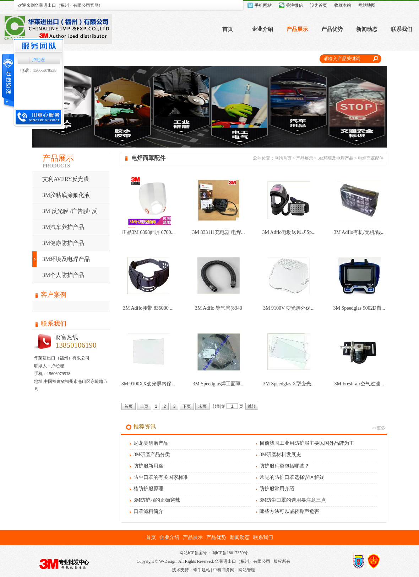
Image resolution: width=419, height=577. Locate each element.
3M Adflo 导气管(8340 (218, 308)
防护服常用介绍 (277, 488)
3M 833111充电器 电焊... (218, 232)
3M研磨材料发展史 (280, 454)
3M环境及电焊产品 (66, 259)
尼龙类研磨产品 (151, 443)
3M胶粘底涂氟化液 (66, 195)
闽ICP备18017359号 (230, 552)
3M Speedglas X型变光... (289, 383)
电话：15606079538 (38, 70)
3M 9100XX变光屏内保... (148, 383)
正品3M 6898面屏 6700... (148, 232)
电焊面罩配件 (370, 158)
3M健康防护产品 (63, 243)
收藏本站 (342, 5)
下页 (187, 406)
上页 (144, 406)
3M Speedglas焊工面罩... (218, 383)
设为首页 (318, 5)
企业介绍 (262, 29)
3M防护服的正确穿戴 (157, 500)
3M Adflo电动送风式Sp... (288, 232)
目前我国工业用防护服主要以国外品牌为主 (307, 443)
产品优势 (332, 29)
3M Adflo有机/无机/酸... (359, 232)
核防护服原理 (148, 488)
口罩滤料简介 (148, 511)
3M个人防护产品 (63, 275)
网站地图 (366, 5)
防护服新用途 (148, 466)
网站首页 (283, 158)
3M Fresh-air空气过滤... (359, 383)
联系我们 (401, 29)
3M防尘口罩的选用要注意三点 (293, 500)
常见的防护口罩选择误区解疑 (292, 477)
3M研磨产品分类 (152, 454)
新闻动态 (366, 29)
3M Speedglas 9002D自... (359, 308)
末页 (202, 406)
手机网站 (263, 5)
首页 (227, 29)
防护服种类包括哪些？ (284, 466)
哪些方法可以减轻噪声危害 (289, 511)
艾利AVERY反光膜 (65, 179)
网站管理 (246, 569)
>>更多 (378, 428)
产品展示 (297, 29)
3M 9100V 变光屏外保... (289, 308)
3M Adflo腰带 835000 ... (148, 308)
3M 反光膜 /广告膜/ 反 (69, 211)
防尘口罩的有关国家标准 (161, 477)
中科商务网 (223, 569)
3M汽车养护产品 (63, 227)
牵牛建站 (201, 569)
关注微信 (294, 5)
